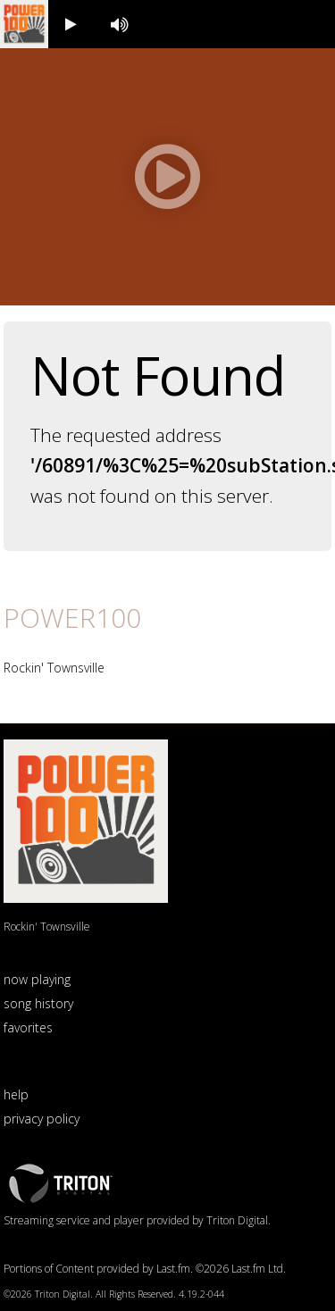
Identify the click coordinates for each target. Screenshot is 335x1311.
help (16, 1094)
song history (38, 1003)
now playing (37, 979)
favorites (28, 1027)
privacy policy (42, 1118)
